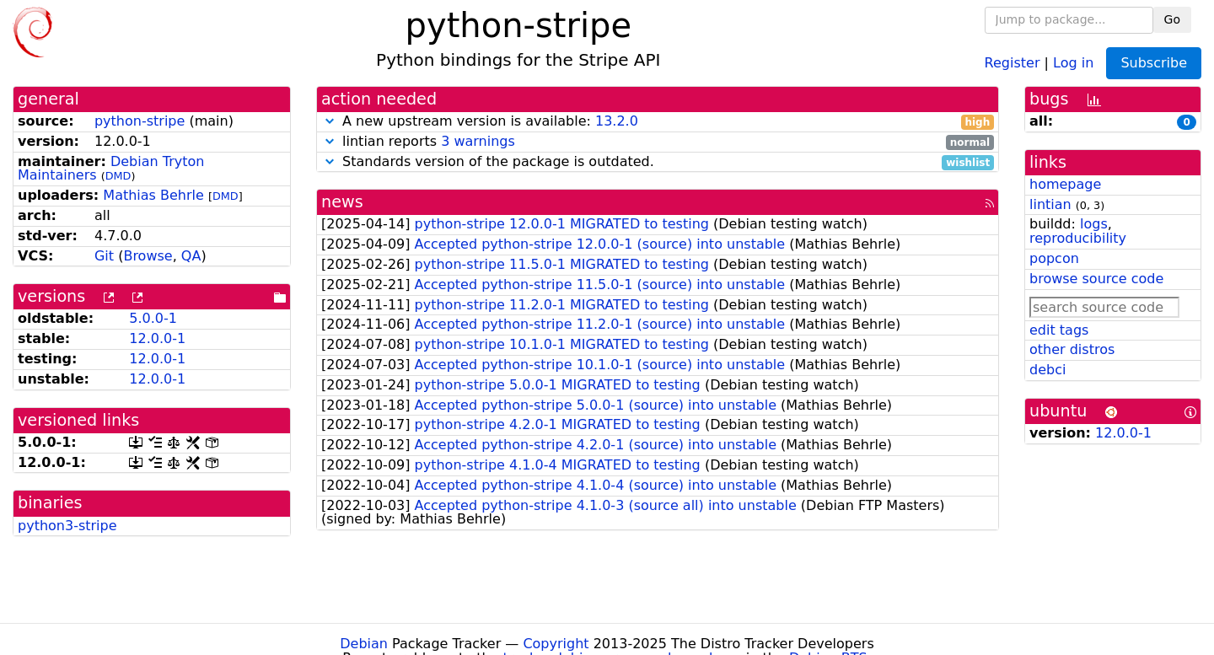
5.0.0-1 (153, 318)
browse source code (1096, 279)
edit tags (1058, 330)
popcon (1054, 258)
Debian (364, 644)
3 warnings (478, 141)
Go (1172, 19)
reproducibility (1077, 238)
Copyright (555, 644)
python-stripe (139, 121)
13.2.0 (616, 121)
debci (1047, 370)
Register (1012, 62)
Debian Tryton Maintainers (111, 168)
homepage (1065, 184)
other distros (1072, 349)
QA (191, 256)
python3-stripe (67, 526)
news (342, 202)
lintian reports (657, 142)
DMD (118, 175)
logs (1094, 224)
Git (104, 256)
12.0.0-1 (157, 338)
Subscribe (1153, 63)
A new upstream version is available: (657, 122)
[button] (329, 121)
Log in (1073, 62)
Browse (147, 256)
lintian (1050, 204)
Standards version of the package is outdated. (657, 162)
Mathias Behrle (153, 195)
